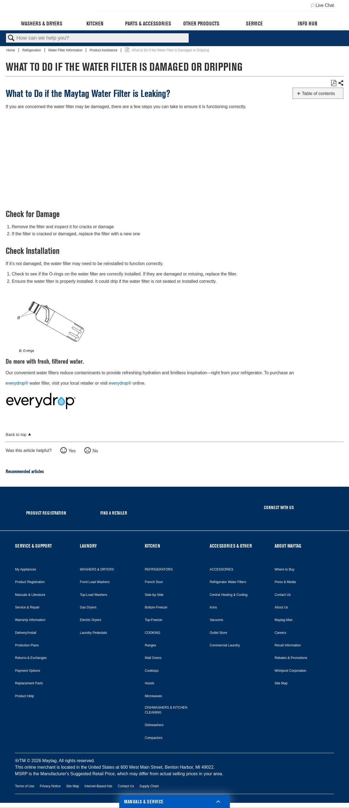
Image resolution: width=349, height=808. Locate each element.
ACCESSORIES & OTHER (231, 546)
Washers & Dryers (41, 23)
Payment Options (27, 671)
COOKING (152, 633)
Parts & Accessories (148, 23)
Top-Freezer (154, 620)
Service (254, 23)
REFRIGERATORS (159, 569)
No (95, 450)
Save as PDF (333, 83)
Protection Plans (27, 645)
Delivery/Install (25, 633)
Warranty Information (30, 620)
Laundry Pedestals (93, 633)
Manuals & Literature (30, 595)
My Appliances (25, 569)
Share (340, 83)
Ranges (150, 645)
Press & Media (285, 582)
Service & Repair (27, 607)
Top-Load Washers (93, 595)
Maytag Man (284, 620)
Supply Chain (149, 786)
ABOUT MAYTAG (288, 546)
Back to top (16, 434)
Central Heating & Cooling (229, 595)
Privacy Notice (50, 786)
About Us (281, 607)
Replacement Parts (29, 683)
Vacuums (216, 620)
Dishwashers (154, 725)
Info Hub (307, 23)
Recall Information (288, 645)
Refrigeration (32, 50)
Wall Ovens (153, 658)
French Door (154, 582)
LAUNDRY (88, 546)
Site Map (281, 683)
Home (11, 50)
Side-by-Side (154, 595)
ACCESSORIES (221, 569)
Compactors (154, 738)
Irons (213, 607)
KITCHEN (152, 546)
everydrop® (17, 383)
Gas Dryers (88, 607)
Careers (280, 633)
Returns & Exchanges (31, 658)
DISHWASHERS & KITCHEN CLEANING (166, 710)
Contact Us (283, 595)
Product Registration (30, 582)
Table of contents (318, 93)
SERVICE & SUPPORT (33, 546)
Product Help (24, 696)
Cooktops (152, 671)
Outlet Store (218, 633)
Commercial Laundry (225, 645)
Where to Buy (284, 569)
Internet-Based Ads (98, 786)
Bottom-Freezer (156, 607)
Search (11, 38)
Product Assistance (104, 50)
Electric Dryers (90, 620)
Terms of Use (24, 786)
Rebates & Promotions (291, 658)
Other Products (201, 23)
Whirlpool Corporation (290, 671)
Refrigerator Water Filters (228, 582)
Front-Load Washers (95, 582)
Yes (72, 450)
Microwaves (153, 696)
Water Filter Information (65, 50)
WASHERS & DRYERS (97, 569)
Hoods (149, 683)
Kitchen (94, 23)
